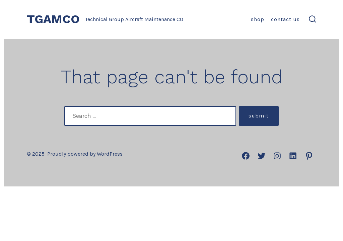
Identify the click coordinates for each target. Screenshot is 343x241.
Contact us (285, 19)
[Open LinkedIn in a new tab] (293, 156)
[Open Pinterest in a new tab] (309, 156)
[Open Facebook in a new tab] (245, 156)
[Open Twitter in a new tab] (261, 156)
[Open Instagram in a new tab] (277, 156)
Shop (257, 19)
